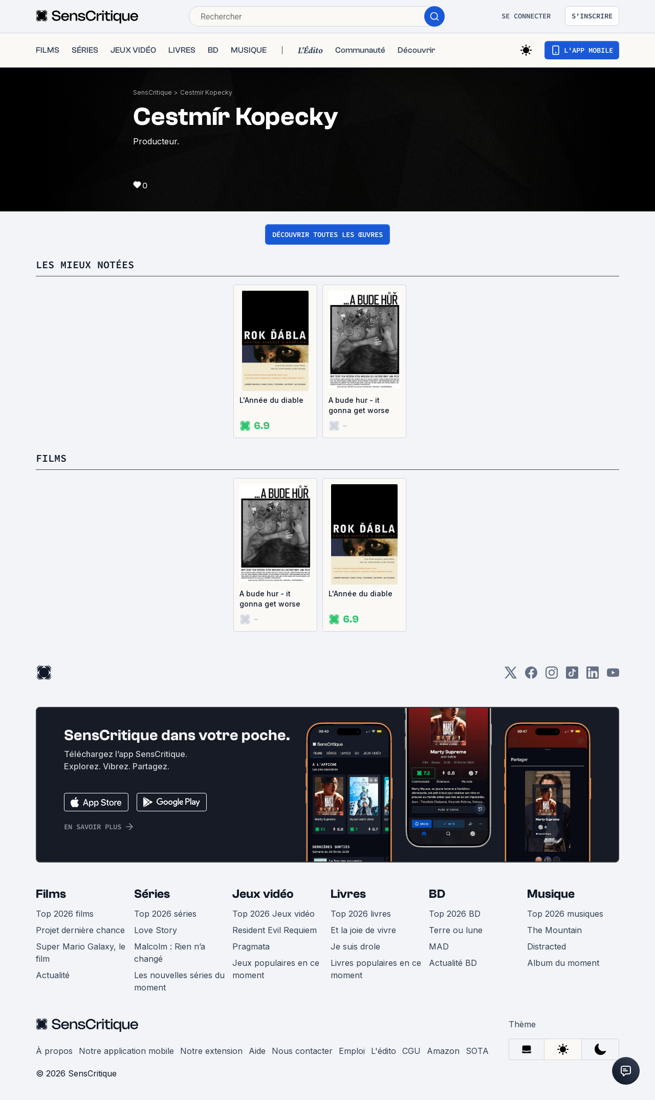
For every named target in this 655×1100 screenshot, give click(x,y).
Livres (348, 894)
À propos (54, 1051)
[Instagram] (551, 676)
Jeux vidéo (263, 894)
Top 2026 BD (455, 914)
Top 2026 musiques (565, 914)
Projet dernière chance (80, 930)
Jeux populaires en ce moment (275, 969)
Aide (257, 1051)
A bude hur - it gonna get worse (359, 405)
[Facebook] (531, 676)
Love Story (155, 930)
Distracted (546, 946)
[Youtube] (613, 676)
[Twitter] (511, 676)
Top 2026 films (65, 914)
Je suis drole (355, 946)
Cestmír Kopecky (206, 92)
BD (437, 894)
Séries (152, 894)
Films (51, 894)
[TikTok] (572, 676)
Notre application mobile (126, 1051)
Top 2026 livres (361, 914)
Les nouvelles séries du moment (179, 981)
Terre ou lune (456, 930)
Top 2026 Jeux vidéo (273, 914)
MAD (439, 946)
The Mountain (554, 930)
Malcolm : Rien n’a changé (169, 952)
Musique (551, 894)
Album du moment (563, 963)
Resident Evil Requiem (274, 930)
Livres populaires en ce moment (376, 969)
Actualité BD (453, 963)
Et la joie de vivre (363, 930)
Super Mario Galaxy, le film (80, 952)
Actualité (53, 975)
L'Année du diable (271, 400)
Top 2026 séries (165, 914)
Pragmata (251, 946)
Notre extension (211, 1051)
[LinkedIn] (592, 676)
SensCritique (152, 92)
